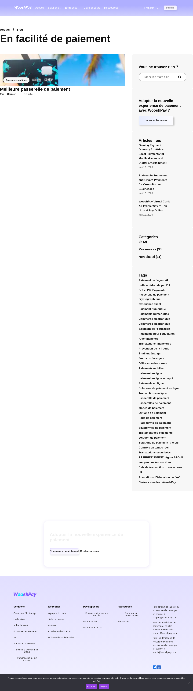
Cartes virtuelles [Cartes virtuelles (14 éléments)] (149, 483)
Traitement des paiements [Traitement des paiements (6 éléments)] (156, 433)
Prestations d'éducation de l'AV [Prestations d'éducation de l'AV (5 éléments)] (159, 478)
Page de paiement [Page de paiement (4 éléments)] (150, 418)
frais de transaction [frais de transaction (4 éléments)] (151, 468)
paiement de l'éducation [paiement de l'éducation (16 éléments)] (154, 329)
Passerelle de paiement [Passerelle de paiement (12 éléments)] (154, 398)
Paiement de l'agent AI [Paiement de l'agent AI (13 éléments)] (153, 280)
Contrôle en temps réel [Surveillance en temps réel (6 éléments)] (154, 448)
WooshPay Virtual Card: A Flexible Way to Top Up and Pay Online (154, 207)
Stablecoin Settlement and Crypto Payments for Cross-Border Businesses (153, 183)
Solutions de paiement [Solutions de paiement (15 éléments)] (153, 443)
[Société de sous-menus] (79, 7)
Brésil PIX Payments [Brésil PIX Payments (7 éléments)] (152, 290)
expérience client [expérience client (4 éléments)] (150, 304)
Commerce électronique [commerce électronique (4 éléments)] (154, 319)
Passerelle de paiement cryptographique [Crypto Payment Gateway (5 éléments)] (154, 297)
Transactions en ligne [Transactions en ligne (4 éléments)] (153, 393)
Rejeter (103, 686)
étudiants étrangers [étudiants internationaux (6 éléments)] (151, 359)
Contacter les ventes (157, 121)
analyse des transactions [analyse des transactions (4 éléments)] (155, 463)
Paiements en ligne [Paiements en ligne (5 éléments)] (151, 383)
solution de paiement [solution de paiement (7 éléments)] (152, 438)
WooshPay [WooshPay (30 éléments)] (169, 483)
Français (149, 8)
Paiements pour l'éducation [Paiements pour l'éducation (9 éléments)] (157, 334)
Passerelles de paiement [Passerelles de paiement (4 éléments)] (155, 403)
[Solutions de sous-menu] (60, 7)
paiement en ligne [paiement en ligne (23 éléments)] (150, 374)
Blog (20, 29)
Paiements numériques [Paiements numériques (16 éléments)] (154, 314)
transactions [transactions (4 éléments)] (174, 468)
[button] (64, 552)
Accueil (39, 7)
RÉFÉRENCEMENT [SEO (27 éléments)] (151, 458)
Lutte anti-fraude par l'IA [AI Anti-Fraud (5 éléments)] (155, 285)
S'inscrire (170, 8)
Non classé (147, 257)
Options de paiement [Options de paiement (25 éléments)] (152, 413)
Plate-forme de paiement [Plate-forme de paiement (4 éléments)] (155, 423)
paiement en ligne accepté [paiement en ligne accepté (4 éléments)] (156, 378)
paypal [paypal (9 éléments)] (174, 443)
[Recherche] (181, 77)
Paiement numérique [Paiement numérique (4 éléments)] (152, 309)
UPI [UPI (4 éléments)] (141, 473)
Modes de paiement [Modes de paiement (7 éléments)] (151, 408)
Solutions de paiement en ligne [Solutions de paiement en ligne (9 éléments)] (159, 388)
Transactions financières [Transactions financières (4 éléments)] (155, 344)
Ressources (147, 250)
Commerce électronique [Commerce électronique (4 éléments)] (154, 324)
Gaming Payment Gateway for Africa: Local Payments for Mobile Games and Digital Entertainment (152, 154)
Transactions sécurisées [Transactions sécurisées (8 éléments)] (155, 453)
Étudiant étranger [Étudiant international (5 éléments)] (150, 354)
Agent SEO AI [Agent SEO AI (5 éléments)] (174, 458)
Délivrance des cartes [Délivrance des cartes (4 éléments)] (153, 364)
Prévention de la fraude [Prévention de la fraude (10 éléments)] (154, 349)
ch (140, 242)
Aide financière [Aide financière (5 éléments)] (148, 339)
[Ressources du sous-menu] (120, 7)
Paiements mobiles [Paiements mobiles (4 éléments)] (151, 369)
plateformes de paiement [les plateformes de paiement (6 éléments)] (155, 428)
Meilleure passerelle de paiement (35, 89)
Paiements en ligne (17, 80)
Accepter (91, 686)
